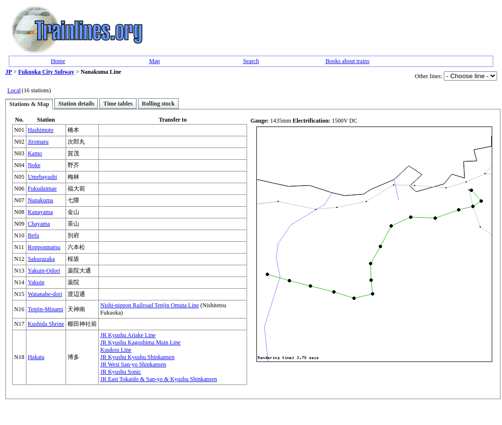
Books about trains (347, 61)
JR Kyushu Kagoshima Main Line (140, 342)
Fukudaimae (42, 188)
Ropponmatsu (44, 247)
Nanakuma (40, 200)
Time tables (117, 103)
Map (154, 61)
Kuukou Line (116, 349)
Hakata (36, 357)
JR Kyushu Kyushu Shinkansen (137, 357)
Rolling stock (158, 103)
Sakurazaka (41, 258)
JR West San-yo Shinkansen (133, 364)
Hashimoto (41, 130)
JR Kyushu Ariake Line (128, 335)
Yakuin (36, 282)
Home (58, 61)
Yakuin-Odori (44, 270)
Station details (76, 103)
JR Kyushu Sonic (120, 371)
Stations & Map (29, 104)
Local (14, 90)
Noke (34, 165)
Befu (33, 235)
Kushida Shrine (46, 323)
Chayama (39, 223)
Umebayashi (42, 176)
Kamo (35, 153)
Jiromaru (38, 141)
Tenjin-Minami (45, 309)
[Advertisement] (302, 29)
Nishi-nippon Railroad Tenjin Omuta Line (149, 305)
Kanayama (40, 212)
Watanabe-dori (45, 294)
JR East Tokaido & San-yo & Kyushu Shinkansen (158, 379)
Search (251, 61)
